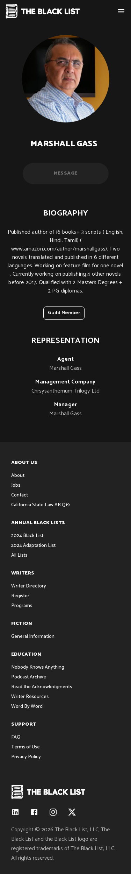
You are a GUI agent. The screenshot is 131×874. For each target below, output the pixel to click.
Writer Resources (30, 697)
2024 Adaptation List (33, 546)
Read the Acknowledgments (41, 687)
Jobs (15, 485)
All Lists (19, 555)
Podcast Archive (28, 677)
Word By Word (27, 707)
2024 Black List (27, 536)
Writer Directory (28, 586)
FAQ (16, 737)
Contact (19, 495)
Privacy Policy (26, 757)
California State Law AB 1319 (40, 505)
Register (20, 596)
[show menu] (121, 11)
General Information (32, 637)
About (17, 476)
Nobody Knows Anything (37, 667)
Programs (21, 606)
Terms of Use (25, 747)
